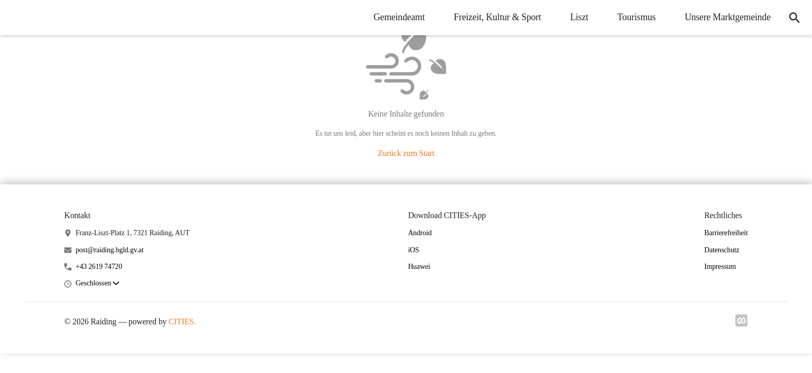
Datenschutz (722, 250)
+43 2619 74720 (99, 266)
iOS (413, 250)
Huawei (419, 266)
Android (420, 233)
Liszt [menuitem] (579, 17)
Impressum (720, 266)
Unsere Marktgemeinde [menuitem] (728, 17)
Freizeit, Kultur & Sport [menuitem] (497, 17)
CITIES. (182, 321)
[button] (97, 283)
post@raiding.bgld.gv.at (109, 250)
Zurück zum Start (406, 153)
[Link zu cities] (741, 324)
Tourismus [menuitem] (636, 17)
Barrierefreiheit (726, 233)
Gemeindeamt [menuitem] (399, 17)
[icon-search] (794, 17)
